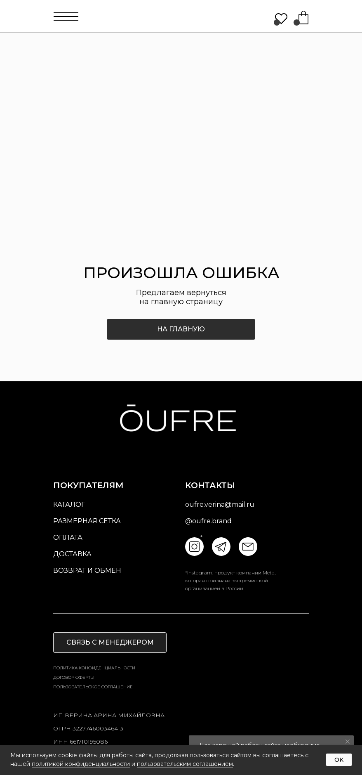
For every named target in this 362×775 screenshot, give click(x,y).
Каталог (69, 504)
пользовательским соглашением (185, 764)
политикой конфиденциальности (81, 764)
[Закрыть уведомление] (347, 741)
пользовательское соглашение (93, 687)
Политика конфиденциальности (94, 668)
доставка (72, 554)
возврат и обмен (87, 570)
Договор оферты (73, 677)
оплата (67, 537)
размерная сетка (87, 521)
